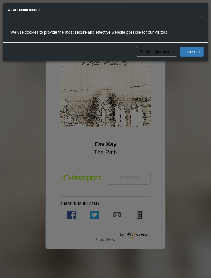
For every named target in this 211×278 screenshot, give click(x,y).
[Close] (202, 15)
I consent (192, 51)
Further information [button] (157, 51)
